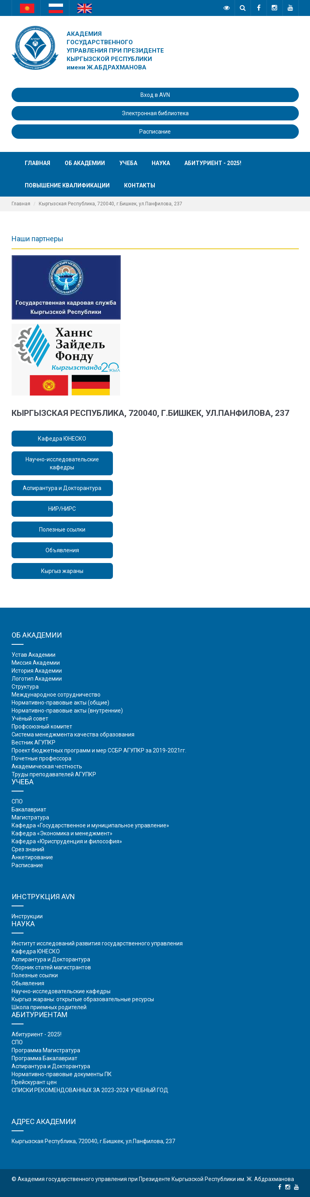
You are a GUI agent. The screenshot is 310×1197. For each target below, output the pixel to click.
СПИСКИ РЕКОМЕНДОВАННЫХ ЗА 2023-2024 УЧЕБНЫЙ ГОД (90, 1090)
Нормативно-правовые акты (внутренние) (67, 710)
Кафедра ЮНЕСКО (62, 438)
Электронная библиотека (155, 113)
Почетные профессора (41, 758)
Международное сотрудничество (56, 694)
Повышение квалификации (67, 185)
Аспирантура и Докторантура (62, 488)
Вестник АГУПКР (33, 742)
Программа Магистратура (46, 1050)
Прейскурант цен (34, 1082)
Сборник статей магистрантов (51, 967)
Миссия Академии (36, 663)
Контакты (139, 185)
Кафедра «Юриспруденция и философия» (67, 841)
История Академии (37, 670)
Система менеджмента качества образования (73, 734)
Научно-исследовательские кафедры (62, 463)
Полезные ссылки (62, 529)
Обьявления (28, 983)
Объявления (62, 550)
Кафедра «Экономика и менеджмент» (62, 833)
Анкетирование (32, 857)
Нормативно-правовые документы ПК (62, 1074)
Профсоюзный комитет (42, 726)
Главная (37, 163)
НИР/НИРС (62, 509)
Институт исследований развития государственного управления (97, 943)
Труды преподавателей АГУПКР (54, 774)
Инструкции (27, 916)
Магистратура (30, 817)
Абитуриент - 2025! (212, 163)
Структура (25, 686)
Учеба (128, 163)
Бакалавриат (29, 809)
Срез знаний (28, 849)
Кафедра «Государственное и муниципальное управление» (90, 825)
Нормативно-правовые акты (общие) (60, 702)
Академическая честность (47, 766)
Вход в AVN (155, 95)
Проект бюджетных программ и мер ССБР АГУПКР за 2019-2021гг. (99, 750)
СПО (17, 801)
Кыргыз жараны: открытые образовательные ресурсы (83, 999)
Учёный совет (30, 718)
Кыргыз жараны (62, 571)
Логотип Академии (37, 678)
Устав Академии (33, 655)
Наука (161, 163)
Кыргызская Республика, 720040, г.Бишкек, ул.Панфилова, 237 (93, 1141)
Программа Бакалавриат (44, 1058)
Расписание (155, 131)
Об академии (85, 163)
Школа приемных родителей (49, 1007)
